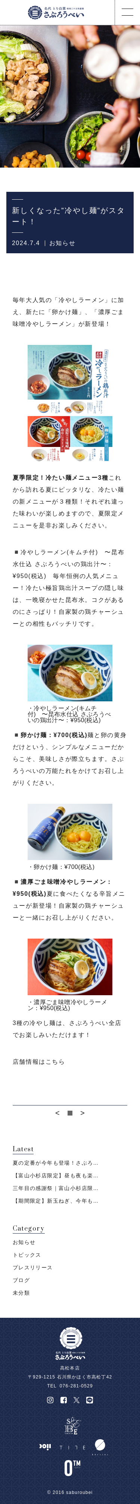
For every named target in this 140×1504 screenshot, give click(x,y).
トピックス (27, 1255)
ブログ (21, 1280)
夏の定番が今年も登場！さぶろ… (56, 1163)
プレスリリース (33, 1267)
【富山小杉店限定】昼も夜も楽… (56, 1175)
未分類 (21, 1293)
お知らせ (62, 243)
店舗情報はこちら (39, 1062)
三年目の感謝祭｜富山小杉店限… (56, 1188)
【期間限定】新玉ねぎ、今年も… (56, 1201)
